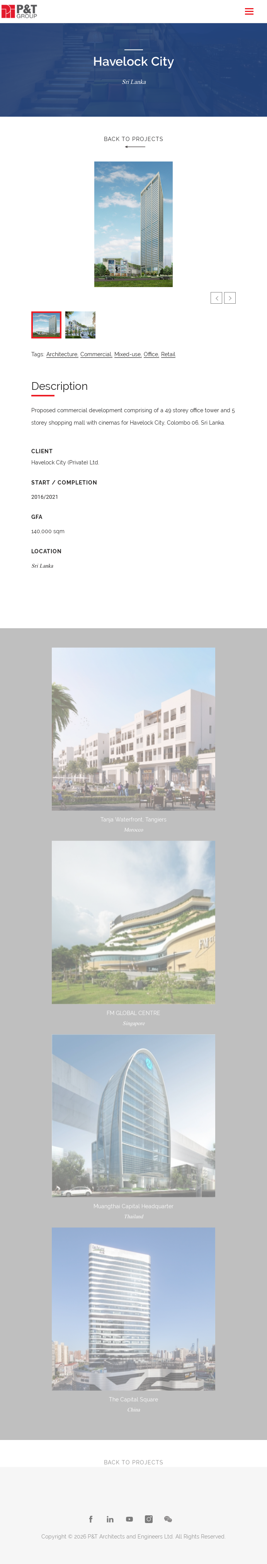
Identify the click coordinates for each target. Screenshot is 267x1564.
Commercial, (96, 354)
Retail (168, 354)
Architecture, (62, 354)
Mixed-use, (128, 354)
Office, (151, 354)
